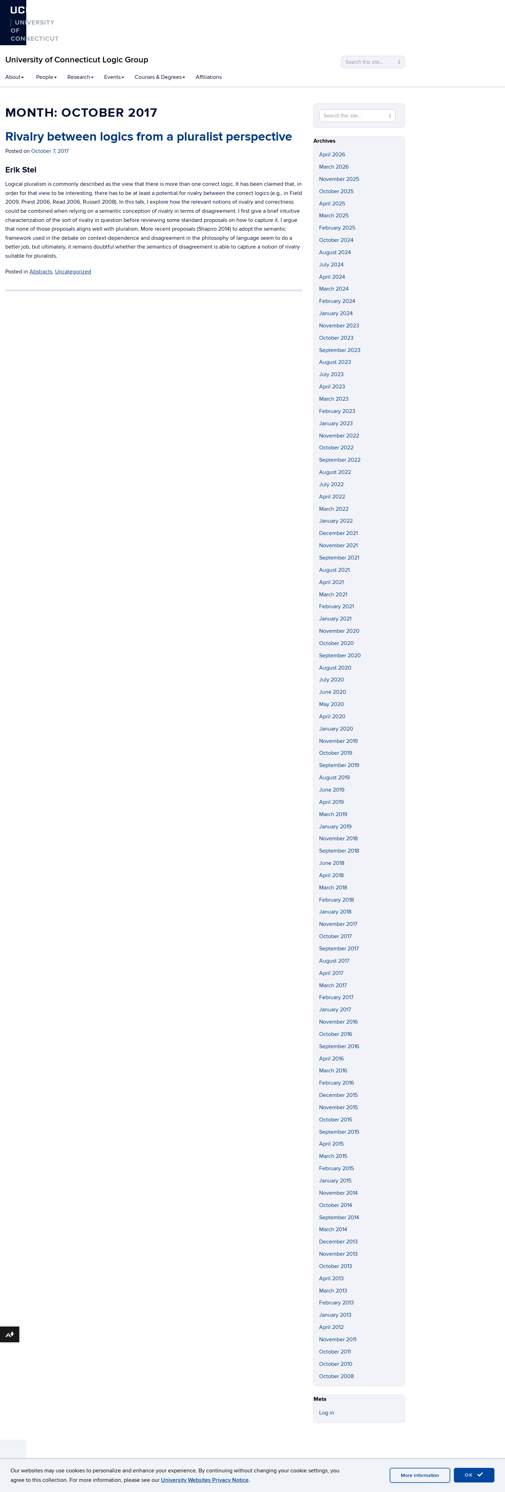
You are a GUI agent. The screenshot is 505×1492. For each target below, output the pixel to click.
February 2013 (336, 1302)
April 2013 (331, 1278)
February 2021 (336, 606)
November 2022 (339, 435)
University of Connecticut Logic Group (76, 60)
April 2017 (331, 973)
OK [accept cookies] (474, 1475)
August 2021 (334, 570)
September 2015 (339, 1131)
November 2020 (339, 631)
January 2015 (335, 1180)
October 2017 (335, 936)
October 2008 (336, 1376)
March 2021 (333, 594)
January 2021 (335, 618)
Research (80, 77)
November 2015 (338, 1107)
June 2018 (331, 863)
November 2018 (338, 838)
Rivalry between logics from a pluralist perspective (148, 136)
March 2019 (333, 814)
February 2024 (337, 301)
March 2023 (334, 398)
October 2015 (335, 1119)
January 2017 (335, 1009)
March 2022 (334, 509)
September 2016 (339, 1046)
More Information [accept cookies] (420, 1475)
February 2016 (336, 1082)
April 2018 (331, 875)
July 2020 (331, 679)
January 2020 (336, 728)
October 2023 (336, 337)
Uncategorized (73, 271)
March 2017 (333, 985)
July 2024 (331, 264)
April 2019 (331, 802)
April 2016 (331, 1058)
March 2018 (333, 887)
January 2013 (335, 1314)
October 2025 (336, 191)
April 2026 (332, 154)
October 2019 (335, 753)
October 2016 (335, 1034)
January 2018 (335, 911)
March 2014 (333, 1229)
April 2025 (332, 203)
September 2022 (340, 459)
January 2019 (335, 826)
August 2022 (335, 472)
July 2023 (331, 374)
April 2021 (331, 582)
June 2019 (331, 789)
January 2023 (336, 423)
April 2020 (332, 716)
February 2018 (336, 899)
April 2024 (332, 276)
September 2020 (340, 655)
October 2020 (336, 643)
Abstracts (40, 271)
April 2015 (331, 1143)
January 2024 (336, 313)
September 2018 (339, 850)
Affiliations (209, 77)
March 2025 (334, 215)
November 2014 (338, 1192)
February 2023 (337, 411)
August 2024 (335, 252)
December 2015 (338, 1095)
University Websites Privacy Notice (205, 1480)
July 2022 (331, 484)
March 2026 (334, 166)
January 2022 (336, 520)
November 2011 (337, 1339)
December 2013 (338, 1241)
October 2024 (336, 240)
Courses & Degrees (160, 77)
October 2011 (335, 1351)
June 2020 (332, 692)
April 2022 (332, 496)
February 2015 (336, 1168)
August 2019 (334, 777)
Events (114, 77)
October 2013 (335, 1266)
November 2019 (338, 741)
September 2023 (340, 350)
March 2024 (334, 288)
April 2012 (331, 1327)
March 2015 (333, 1156)
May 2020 (331, 704)
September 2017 (339, 948)
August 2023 (335, 362)
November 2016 (338, 1021)
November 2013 (338, 1253)
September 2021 (339, 557)
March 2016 (333, 1070)
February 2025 (337, 227)
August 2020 (335, 667)
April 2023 (332, 386)
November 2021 (338, 545)
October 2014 (335, 1205)
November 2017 (338, 924)
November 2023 (339, 325)
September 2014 (339, 1217)
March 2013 (333, 1290)
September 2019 (339, 765)
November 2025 (339, 179)
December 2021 (338, 533)
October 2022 (336, 447)
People (46, 77)
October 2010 (335, 1364)
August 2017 (334, 960)
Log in (326, 1412)
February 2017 (336, 997)
